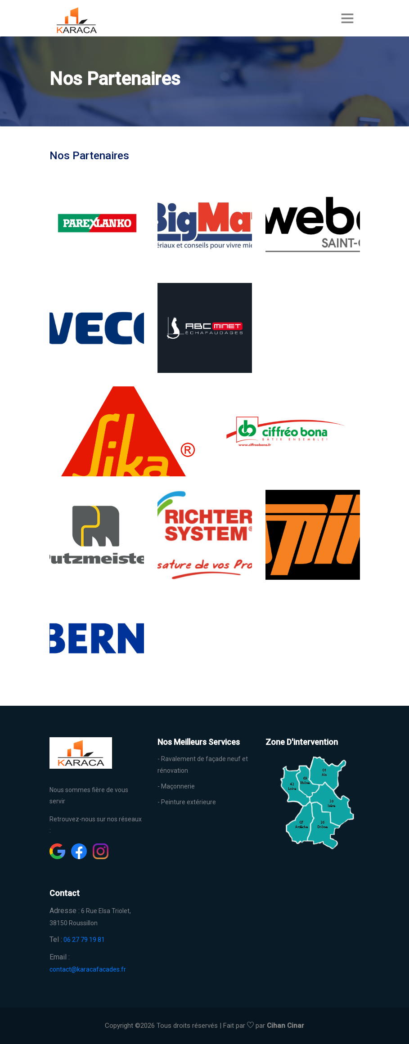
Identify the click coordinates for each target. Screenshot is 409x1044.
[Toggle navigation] (347, 18)
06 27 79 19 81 (84, 939)
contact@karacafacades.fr (87, 969)
